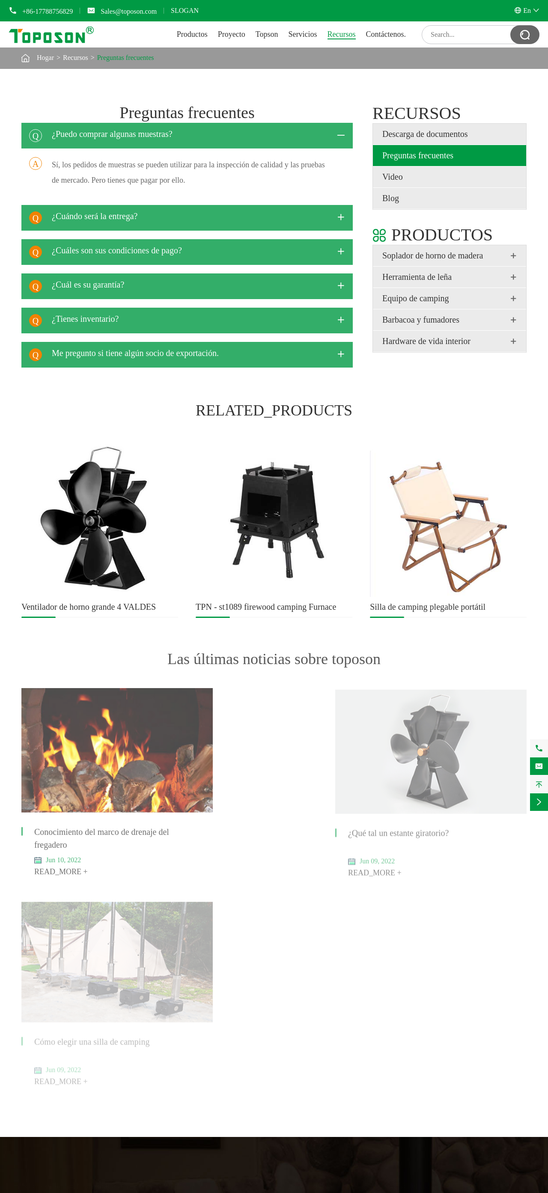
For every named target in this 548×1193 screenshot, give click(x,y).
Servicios (303, 34)
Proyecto (231, 34)
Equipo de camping (415, 298)
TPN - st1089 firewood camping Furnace (266, 606)
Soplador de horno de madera (432, 255)
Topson (267, 34)
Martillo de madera (47, 1029)
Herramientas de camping (198, 971)
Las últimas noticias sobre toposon (274, 659)
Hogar (45, 57)
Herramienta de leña (417, 277)
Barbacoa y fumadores (420, 319)
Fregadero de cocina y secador (63, 1078)
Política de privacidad (497, 1187)
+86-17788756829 (47, 11)
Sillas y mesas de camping (199, 979)
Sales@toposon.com (129, 11)
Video (392, 176)
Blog (390, 198)
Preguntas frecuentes (125, 57)
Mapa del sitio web (418, 1187)
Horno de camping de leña (199, 988)
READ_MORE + (61, 850)
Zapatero (33, 1069)
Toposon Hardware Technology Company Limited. (138, 1187)
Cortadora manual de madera (61, 1020)
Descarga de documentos (425, 134)
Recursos (342, 34)
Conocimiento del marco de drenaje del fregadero (95, 817)
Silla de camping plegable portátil (427, 606)
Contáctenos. (386, 34)
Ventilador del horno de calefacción (70, 971)
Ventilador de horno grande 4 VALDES (88, 606)
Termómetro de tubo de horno (62, 979)
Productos (192, 34)
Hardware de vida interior (426, 341)
